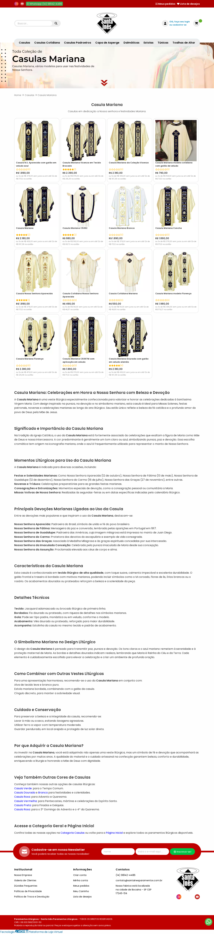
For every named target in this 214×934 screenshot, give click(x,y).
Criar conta (79, 875)
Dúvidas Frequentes (25, 885)
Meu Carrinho (81, 891)
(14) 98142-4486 (125, 875)
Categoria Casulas (73, 833)
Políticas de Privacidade (28, 891)
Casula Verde (23, 788)
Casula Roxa (22, 797)
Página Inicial (114, 833)
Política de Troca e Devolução (31, 896)
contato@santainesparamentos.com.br (139, 880)
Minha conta (80, 880)
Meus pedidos (165, 4)
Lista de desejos (188, 4)
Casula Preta (22, 805)
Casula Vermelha (25, 801)
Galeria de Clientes (25, 880)
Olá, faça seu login (179, 21)
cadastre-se (179, 24)
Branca (42, 792)
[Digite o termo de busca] (33, 23)
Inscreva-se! (182, 851)
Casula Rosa (22, 809)
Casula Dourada (24, 792)
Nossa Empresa (23, 875)
